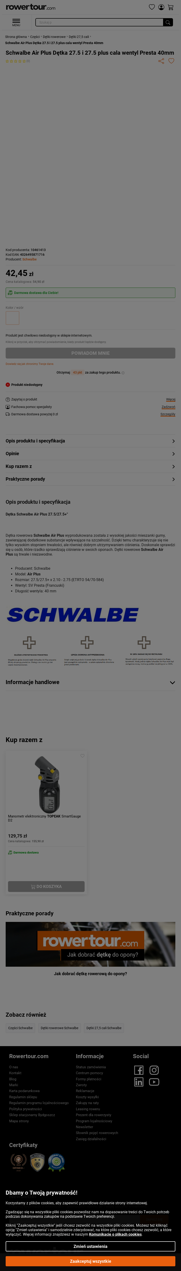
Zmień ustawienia (90, 1246)
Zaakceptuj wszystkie (90, 1261)
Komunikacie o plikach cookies (115, 1234)
